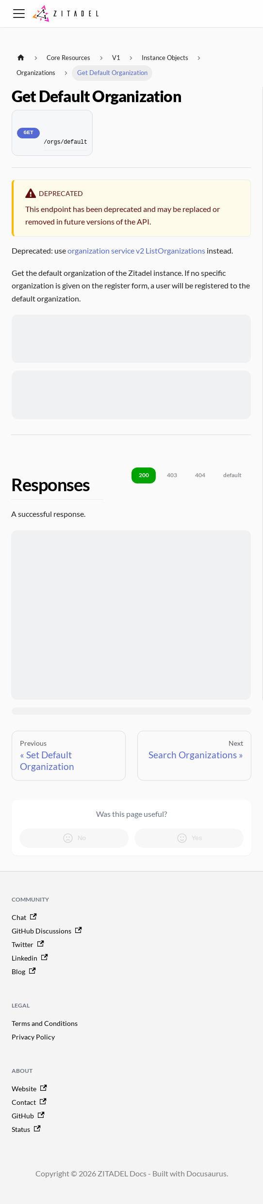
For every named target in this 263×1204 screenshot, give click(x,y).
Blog (24, 971)
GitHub (28, 1116)
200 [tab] (144, 475)
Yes (189, 838)
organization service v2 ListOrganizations (136, 250)
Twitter (28, 944)
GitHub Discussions (47, 931)
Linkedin (30, 958)
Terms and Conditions (45, 1023)
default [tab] (232, 475)
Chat (24, 917)
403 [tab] (172, 475)
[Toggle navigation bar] (19, 13)
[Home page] (21, 57)
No (74, 838)
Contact (29, 1102)
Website (29, 1088)
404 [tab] (200, 475)
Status (26, 1129)
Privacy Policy (33, 1037)
